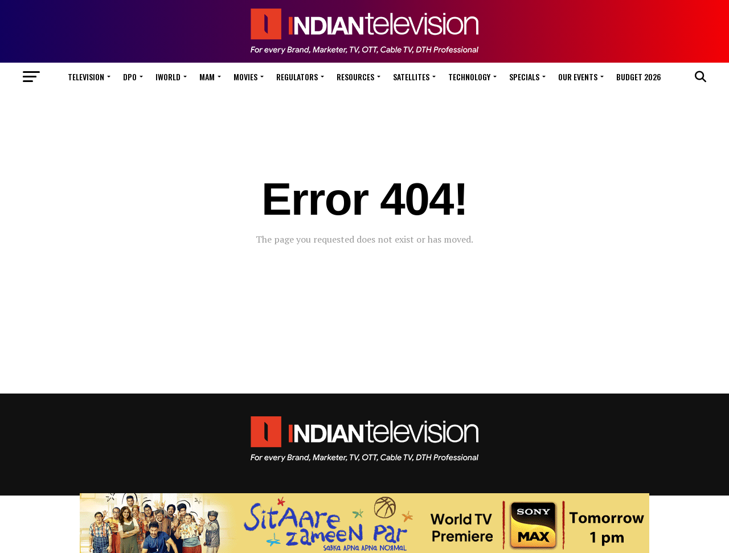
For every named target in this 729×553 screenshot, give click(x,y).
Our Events (577, 77)
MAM (207, 77)
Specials (524, 77)
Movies (245, 77)
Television (86, 77)
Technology (469, 77)
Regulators (297, 77)
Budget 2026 (638, 77)
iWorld (168, 77)
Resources (355, 77)
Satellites (411, 77)
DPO (130, 77)
